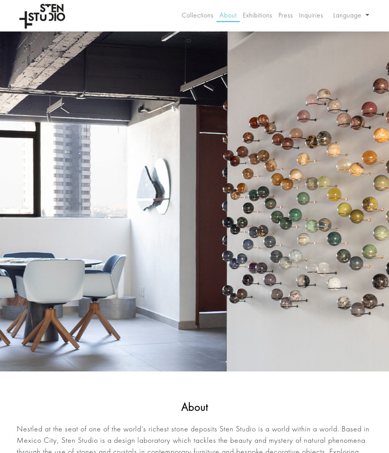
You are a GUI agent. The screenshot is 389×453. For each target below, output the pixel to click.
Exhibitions (257, 15)
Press (285, 15)
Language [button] (348, 15)
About (228, 15)
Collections (197, 15)
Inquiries (311, 15)
